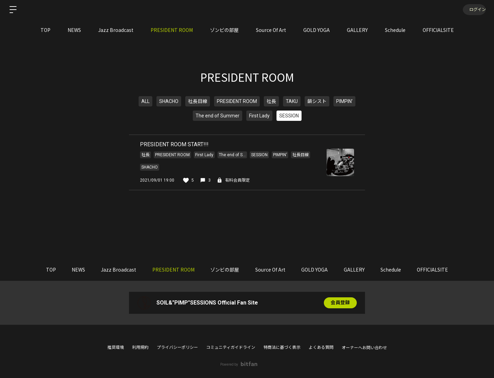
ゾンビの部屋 (224, 29)
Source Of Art (271, 29)
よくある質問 (321, 347)
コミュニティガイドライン (230, 347)
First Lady (259, 115)
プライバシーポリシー (177, 347)
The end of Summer (217, 115)
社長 (271, 101)
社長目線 (197, 101)
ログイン (473, 9)
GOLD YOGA (316, 29)
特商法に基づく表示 (282, 347)
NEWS (74, 29)
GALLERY (357, 29)
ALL (145, 101)
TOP (45, 29)
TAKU (292, 101)
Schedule (395, 29)
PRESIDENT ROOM (172, 29)
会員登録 (340, 303)
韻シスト (317, 101)
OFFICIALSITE (438, 29)
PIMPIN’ (344, 101)
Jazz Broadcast (115, 29)
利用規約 (140, 347)
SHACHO (168, 101)
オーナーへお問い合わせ (364, 348)
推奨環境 (115, 347)
